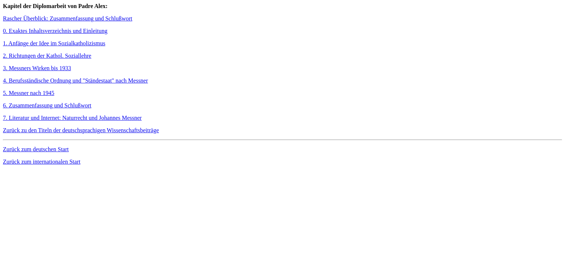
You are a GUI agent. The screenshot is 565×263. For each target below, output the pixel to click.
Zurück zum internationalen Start (41, 162)
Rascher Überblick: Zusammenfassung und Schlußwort (67, 18)
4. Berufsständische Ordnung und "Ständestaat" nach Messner (75, 80)
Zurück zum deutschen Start (36, 149)
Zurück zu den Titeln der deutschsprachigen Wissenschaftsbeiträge (81, 130)
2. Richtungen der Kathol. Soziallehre (47, 56)
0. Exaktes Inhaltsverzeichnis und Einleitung (55, 31)
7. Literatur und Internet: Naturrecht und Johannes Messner (72, 118)
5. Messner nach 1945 (28, 93)
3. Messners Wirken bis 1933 (37, 68)
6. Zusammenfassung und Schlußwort (47, 105)
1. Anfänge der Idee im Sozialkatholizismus (54, 43)
